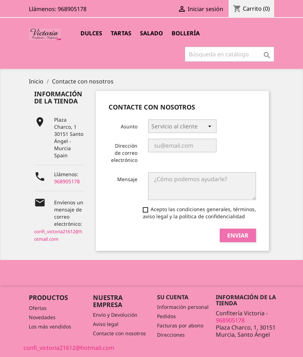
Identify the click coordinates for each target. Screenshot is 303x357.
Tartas (121, 33)
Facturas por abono (180, 325)
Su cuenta (172, 297)
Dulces (91, 33)
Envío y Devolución (115, 314)
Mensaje (127, 179)
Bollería (186, 33)
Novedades (42, 317)
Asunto (129, 126)
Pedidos (166, 316)
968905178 (67, 181)
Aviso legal (106, 324)
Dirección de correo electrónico (124, 152)
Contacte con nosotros (119, 333)
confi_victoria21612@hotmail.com (68, 348)
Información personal (183, 307)
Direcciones (171, 334)
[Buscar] (229, 54)
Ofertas (38, 308)
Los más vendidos (50, 326)
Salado (151, 33)
